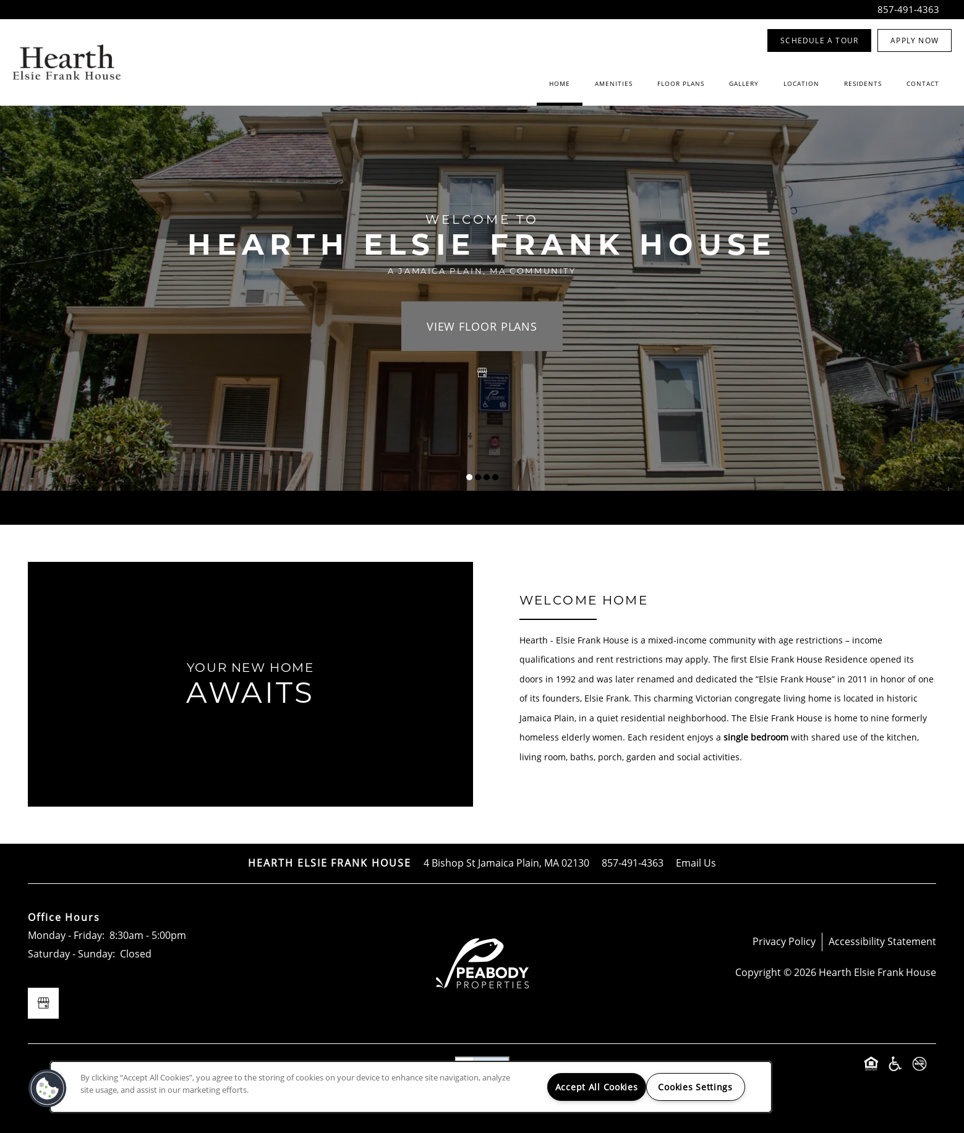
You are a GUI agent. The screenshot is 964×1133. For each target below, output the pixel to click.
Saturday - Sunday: (71, 954)
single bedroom (755, 737)
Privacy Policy (784, 941)
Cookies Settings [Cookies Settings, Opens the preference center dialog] (695, 1087)
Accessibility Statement (882, 941)
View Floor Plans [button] (482, 325)
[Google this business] (482, 372)
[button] (819, 40)
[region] (410, 1087)
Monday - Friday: (66, 935)
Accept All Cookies (596, 1087)
